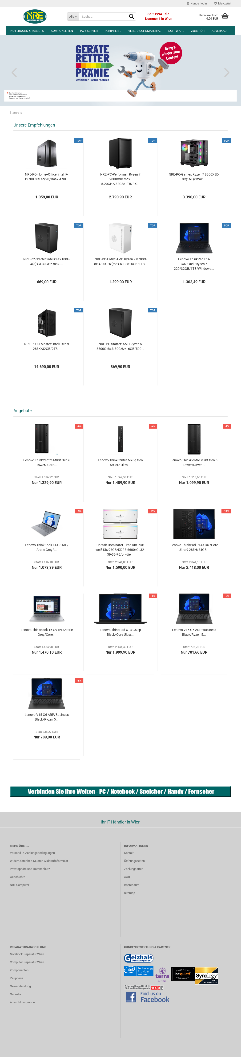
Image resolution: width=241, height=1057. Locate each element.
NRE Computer (19, 885)
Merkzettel (222, 3)
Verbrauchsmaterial (144, 31)
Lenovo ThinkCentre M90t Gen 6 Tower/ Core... (46, 462)
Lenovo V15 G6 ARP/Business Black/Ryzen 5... (194, 632)
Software (176, 31)
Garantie (15, 994)
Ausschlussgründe (22, 1002)
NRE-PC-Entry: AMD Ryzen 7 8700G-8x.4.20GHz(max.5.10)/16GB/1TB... (121, 261)
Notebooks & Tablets (27, 31)
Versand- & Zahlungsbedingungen (32, 853)
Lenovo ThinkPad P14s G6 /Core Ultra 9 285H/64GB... (194, 547)
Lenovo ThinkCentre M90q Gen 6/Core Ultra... (120, 462)
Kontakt (129, 853)
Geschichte (17, 877)
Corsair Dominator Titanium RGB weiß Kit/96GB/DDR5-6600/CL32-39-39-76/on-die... (120, 549)
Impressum (131, 885)
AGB (127, 877)
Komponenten (62, 31)
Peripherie (113, 31)
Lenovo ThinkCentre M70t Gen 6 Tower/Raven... (194, 462)
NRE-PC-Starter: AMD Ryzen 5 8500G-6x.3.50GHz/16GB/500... (120, 346)
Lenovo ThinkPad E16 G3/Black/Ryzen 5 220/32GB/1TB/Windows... (194, 263)
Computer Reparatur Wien (27, 962)
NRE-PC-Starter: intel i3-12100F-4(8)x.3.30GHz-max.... (46, 261)
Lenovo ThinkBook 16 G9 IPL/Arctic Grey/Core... (47, 632)
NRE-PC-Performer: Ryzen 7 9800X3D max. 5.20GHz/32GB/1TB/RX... (120, 179)
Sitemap (129, 893)
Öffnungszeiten (134, 861)
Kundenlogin (197, 3)
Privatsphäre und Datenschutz (30, 869)
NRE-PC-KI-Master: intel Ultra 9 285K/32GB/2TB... (46, 346)
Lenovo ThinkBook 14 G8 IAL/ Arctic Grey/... (46, 547)
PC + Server (89, 31)
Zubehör (198, 31)
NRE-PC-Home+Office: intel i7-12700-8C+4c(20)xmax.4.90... (46, 176)
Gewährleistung (20, 986)
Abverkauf (220, 31)
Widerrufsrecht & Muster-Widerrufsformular (39, 861)
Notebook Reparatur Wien (27, 954)
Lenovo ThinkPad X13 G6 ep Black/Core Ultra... (120, 632)
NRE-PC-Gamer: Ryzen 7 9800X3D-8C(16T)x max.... (194, 176)
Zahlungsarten (133, 869)
